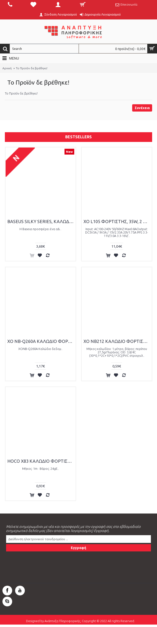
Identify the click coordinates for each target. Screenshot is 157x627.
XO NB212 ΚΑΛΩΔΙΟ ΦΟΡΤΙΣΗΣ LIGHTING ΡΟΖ (117, 341)
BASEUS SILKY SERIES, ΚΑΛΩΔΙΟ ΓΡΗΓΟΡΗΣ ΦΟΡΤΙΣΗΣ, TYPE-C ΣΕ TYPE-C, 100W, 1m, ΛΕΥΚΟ (41, 221)
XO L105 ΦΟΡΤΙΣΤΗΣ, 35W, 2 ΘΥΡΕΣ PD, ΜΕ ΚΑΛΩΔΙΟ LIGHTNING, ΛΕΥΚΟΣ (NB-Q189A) (117, 221)
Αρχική (7, 68)
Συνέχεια (142, 108)
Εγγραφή (78, 548)
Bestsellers (78, 137)
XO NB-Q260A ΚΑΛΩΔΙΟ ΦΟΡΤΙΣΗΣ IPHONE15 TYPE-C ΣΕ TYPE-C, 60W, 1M (41, 341)
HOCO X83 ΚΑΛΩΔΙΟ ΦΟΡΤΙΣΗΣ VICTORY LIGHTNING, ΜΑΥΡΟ (41, 461)
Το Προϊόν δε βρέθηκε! (31, 68)
